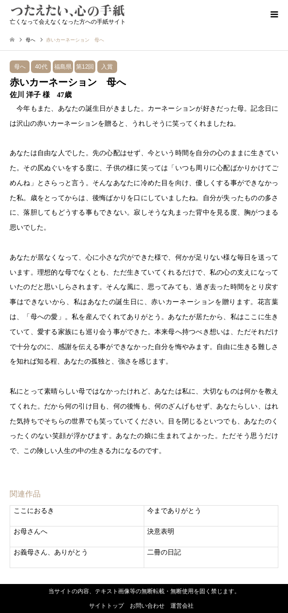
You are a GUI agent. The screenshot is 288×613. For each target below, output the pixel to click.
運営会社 (182, 605)
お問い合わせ (147, 605)
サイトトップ (106, 605)
